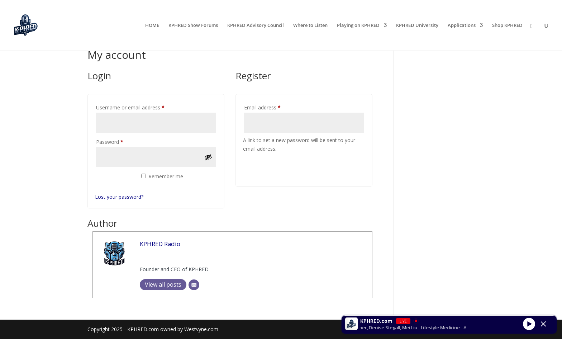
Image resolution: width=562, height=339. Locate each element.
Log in (114, 180)
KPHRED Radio (160, 244)
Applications (462, 26)
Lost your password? (119, 196)
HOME (152, 26)
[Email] (194, 284)
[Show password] (208, 157)
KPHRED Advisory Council (255, 26)
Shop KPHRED (507, 26)
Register (266, 168)
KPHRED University (417, 26)
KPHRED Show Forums (193, 26)
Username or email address (140, 107)
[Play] (529, 323)
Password (119, 141)
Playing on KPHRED (358, 26)
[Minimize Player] (543, 324)
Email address (272, 107)
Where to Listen (310, 26)
